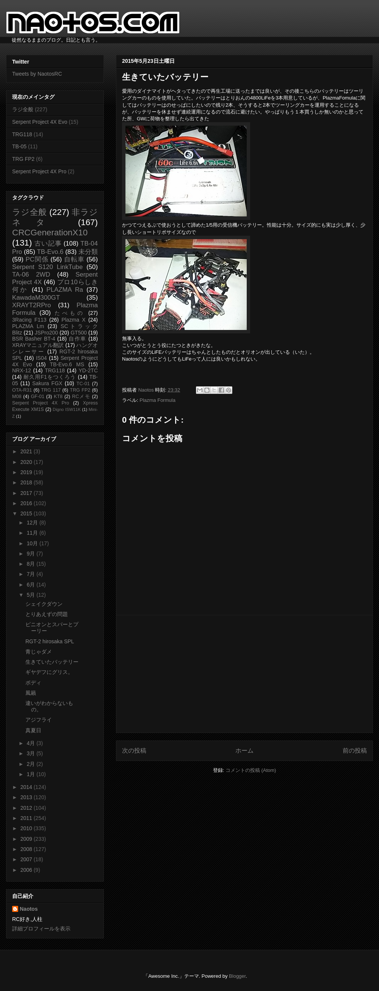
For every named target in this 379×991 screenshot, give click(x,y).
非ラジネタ (55, 217)
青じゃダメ (38, 652)
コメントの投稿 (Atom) (251, 770)
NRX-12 (21, 370)
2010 (27, 828)
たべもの (70, 313)
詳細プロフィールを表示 (41, 929)
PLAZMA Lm (28, 326)
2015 (27, 513)
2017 (27, 493)
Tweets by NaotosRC (37, 74)
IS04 (41, 358)
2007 (27, 859)
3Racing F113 (29, 320)
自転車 (74, 259)
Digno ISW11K (67, 409)
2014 (27, 787)
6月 (31, 585)
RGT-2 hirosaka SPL (49, 641)
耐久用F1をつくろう (49, 377)
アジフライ (38, 720)
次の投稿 (134, 750)
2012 (27, 808)
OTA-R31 (22, 390)
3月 (31, 753)
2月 (31, 764)
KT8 (58, 396)
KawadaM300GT (36, 297)
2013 (27, 797)
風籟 (30, 693)
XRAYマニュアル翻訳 (38, 345)
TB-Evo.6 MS (67, 364)
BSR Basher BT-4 (33, 339)
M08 (17, 396)
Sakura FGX (47, 383)
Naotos (29, 909)
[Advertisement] (244, 674)
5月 (31, 595)
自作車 (77, 339)
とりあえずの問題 (46, 614)
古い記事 (47, 243)
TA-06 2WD (31, 274)
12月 (33, 523)
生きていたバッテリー (51, 662)
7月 (31, 574)
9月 (31, 554)
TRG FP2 (23, 159)
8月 (31, 564)
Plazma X (73, 320)
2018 (27, 482)
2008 (27, 849)
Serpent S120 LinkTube (47, 267)
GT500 (78, 333)
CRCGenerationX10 (50, 232)
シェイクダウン (44, 604)
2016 (27, 503)
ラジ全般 (22, 109)
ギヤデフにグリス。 (49, 672)
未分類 (88, 251)
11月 (33, 533)
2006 (27, 870)
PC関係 (36, 259)
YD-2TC (88, 370)
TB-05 (19, 146)
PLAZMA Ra (65, 289)
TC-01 (83, 383)
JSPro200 (46, 333)
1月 (31, 774)
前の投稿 (355, 750)
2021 (27, 451)
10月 (33, 543)
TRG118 (22, 134)
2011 (27, 818)
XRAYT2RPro (31, 305)
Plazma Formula (157, 400)
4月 (31, 743)
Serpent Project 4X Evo (39, 122)
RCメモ (81, 396)
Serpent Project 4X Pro (39, 171)
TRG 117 (51, 390)
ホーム (244, 750)
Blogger (237, 976)
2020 (27, 462)
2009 (27, 839)
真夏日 (33, 730)
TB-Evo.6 (50, 251)
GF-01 (37, 396)
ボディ (33, 683)
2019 (27, 472)
